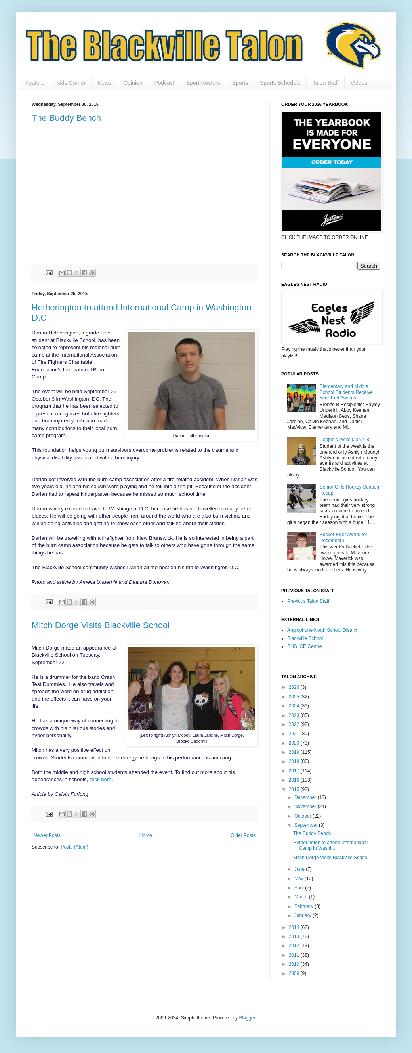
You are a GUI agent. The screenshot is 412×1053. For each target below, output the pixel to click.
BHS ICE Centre (304, 646)
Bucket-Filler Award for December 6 (344, 537)
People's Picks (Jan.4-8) (345, 439)
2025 (295, 696)
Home (145, 835)
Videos (359, 83)
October (303, 816)
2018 (295, 761)
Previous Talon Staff (308, 601)
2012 (295, 945)
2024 (295, 706)
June (300, 869)
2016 (295, 780)
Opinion (132, 83)
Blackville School (305, 638)
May (299, 878)
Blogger (247, 1018)
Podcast (164, 83)
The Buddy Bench (66, 118)
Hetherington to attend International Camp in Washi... (330, 845)
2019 (295, 752)
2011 (295, 955)
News (104, 83)
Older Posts (243, 835)
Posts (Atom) (74, 847)
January (303, 915)
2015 (295, 789)
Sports (240, 83)
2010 (295, 964)
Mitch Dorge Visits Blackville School (101, 625)
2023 (295, 715)
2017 (295, 771)
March (301, 897)
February (304, 906)
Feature (34, 83)
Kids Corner (71, 83)
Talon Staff (326, 83)
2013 (295, 936)
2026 (295, 687)
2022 (295, 724)
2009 (295, 973)
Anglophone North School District (322, 630)
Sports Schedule (280, 83)
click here (101, 779)
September (306, 825)
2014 (295, 927)
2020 (295, 743)
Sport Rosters (203, 83)
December (306, 797)
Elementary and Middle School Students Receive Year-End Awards (346, 392)
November (306, 806)
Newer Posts (47, 835)
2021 (295, 733)
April (299, 888)
